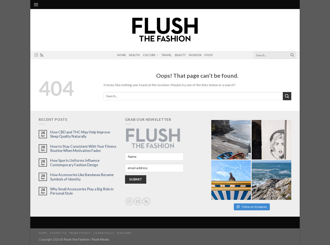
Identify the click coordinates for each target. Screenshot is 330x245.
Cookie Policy (103, 232)
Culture (150, 55)
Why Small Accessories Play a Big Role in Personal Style (81, 191)
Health (134, 55)
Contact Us (58, 232)
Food (208, 55)
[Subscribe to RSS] (41, 55)
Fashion (195, 55)
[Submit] (292, 55)
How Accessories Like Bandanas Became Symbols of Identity (82, 177)
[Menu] (36, 4)
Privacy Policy (80, 232)
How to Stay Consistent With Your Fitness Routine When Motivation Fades (83, 148)
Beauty (180, 55)
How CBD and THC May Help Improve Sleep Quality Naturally (80, 134)
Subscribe (124, 232)
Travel (166, 55)
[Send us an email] (138, 201)
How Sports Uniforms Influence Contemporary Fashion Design (75, 162)
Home (121, 55)
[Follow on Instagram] (36, 55)
